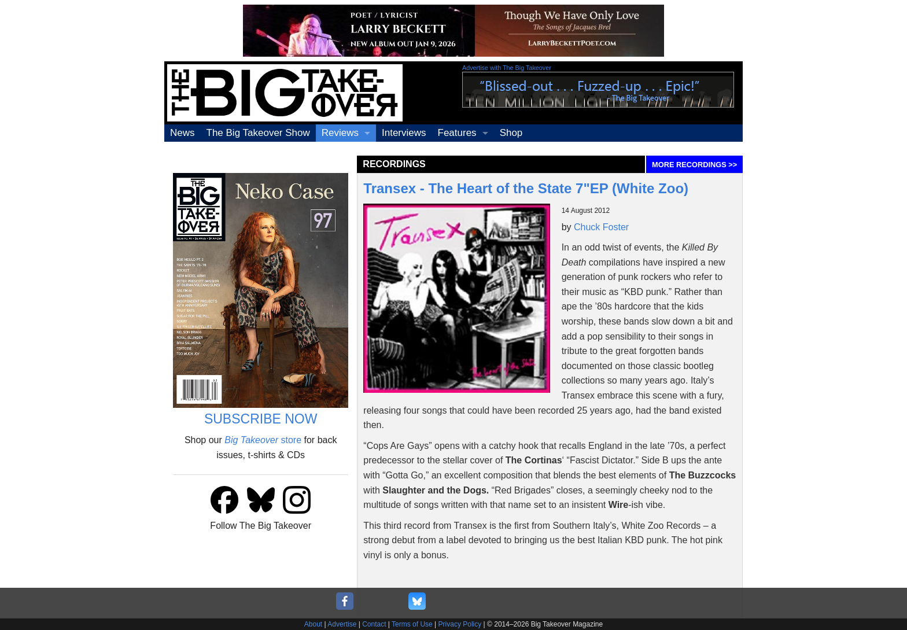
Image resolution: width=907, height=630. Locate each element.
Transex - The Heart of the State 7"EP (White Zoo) (525, 188)
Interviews (404, 132)
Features (457, 132)
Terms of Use (412, 624)
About (313, 624)
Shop (511, 132)
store (262, 440)
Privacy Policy (460, 624)
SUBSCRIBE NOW (261, 418)
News (182, 132)
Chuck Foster (601, 227)
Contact (374, 624)
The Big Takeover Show (258, 132)
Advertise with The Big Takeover (506, 67)
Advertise (341, 624)
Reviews (340, 132)
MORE (694, 164)
